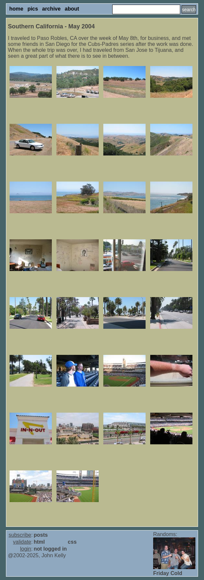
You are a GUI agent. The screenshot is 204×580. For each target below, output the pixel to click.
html (39, 542)
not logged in (50, 549)
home (16, 9)
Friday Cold (167, 573)
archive (51, 9)
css (72, 542)
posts (41, 535)
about (72, 9)
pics (32, 9)
